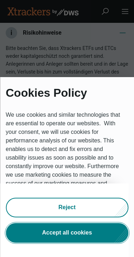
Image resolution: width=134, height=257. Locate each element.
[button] (67, 207)
